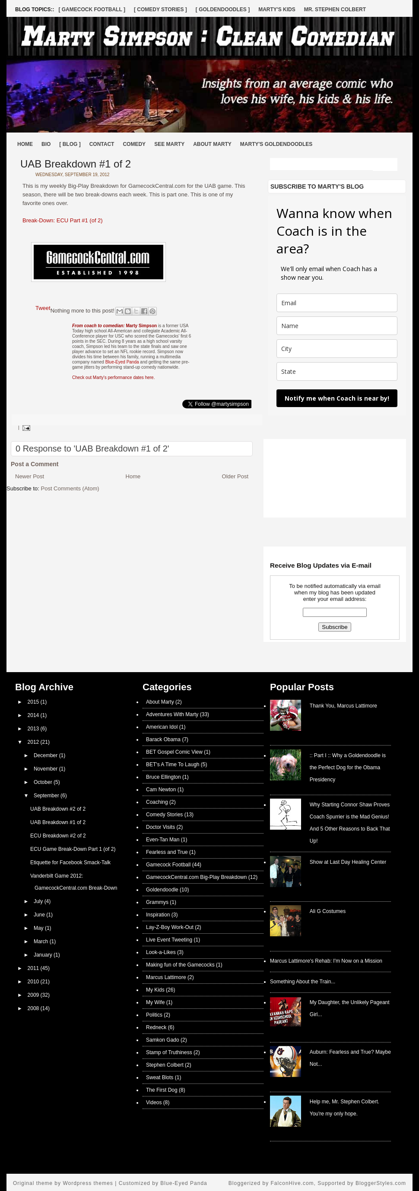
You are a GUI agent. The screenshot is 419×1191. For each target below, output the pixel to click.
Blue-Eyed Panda (122, 362)
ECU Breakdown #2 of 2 (58, 836)
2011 (34, 968)
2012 (34, 742)
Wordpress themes (88, 1183)
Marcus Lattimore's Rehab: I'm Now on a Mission (326, 961)
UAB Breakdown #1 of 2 (75, 164)
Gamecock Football (168, 865)
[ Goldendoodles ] (223, 9)
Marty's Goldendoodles (276, 144)
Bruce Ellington (163, 777)
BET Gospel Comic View (174, 752)
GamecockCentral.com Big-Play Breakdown (196, 877)
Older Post (235, 476)
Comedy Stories (164, 815)
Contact (101, 144)
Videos (154, 1102)
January (44, 955)
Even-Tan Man (162, 840)
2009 (34, 995)
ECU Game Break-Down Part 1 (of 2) (72, 849)
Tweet (43, 308)
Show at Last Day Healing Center (348, 862)
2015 (34, 702)
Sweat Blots (159, 1077)
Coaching (157, 802)
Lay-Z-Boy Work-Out (170, 927)
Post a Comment (34, 464)
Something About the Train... (302, 982)
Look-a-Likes (161, 952)
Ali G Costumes (328, 911)
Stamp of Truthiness (169, 1052)
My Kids (155, 990)
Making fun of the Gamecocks (180, 965)
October (44, 782)
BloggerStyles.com (381, 1183)
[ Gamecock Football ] (91, 9)
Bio (46, 144)
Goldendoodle (162, 890)
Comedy (134, 144)
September (47, 796)
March (42, 941)
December (46, 755)
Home (25, 144)
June (40, 915)
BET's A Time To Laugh (172, 764)
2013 (34, 729)
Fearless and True (167, 852)
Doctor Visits (160, 827)
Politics (154, 1015)
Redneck (156, 1027)
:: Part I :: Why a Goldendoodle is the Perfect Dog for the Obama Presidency (348, 767)
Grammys (157, 902)
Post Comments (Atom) (70, 488)
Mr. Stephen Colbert (335, 9)
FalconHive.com (292, 1183)
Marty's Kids (276, 9)
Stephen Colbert (165, 1065)
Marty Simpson (114, 325)
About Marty (212, 144)
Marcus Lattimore (166, 977)
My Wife (155, 1002)
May (39, 928)
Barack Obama (163, 739)
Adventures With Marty (172, 714)
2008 (34, 1008)
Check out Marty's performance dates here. (113, 377)
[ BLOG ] (69, 144)
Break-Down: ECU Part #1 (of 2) (62, 220)
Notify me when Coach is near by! (337, 398)
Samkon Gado (162, 1040)
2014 (34, 715)
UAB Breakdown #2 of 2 (58, 809)
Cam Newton (161, 790)
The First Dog (162, 1090)
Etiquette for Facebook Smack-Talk (70, 862)
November (46, 769)
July (39, 901)
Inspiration (158, 915)
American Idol (162, 727)
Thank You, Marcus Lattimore (343, 706)
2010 (34, 982)
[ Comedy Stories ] (160, 9)
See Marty (169, 144)
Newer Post (29, 476)
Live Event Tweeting (169, 940)
